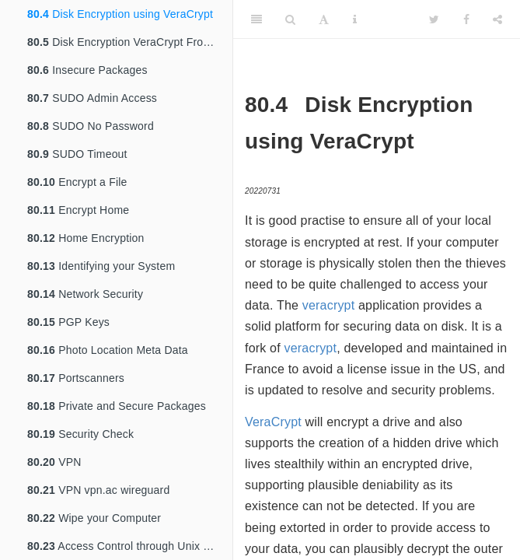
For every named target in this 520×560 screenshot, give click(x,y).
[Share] (497, 19)
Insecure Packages (87, 70)
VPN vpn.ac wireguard (98, 490)
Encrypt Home (78, 210)
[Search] (290, 19)
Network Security (85, 294)
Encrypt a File (77, 182)
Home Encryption (86, 238)
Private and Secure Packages (116, 406)
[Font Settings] (323, 19)
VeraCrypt (273, 422)
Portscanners (75, 378)
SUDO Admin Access (92, 98)
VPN (54, 462)
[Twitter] (434, 19)
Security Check (80, 434)
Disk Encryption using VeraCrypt (120, 14)
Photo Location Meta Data (107, 350)
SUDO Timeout (77, 154)
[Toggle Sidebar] (256, 19)
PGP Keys (68, 322)
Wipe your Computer (94, 518)
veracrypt (328, 305)
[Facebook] (466, 19)
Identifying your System (101, 266)
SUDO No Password (90, 126)
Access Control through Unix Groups (129, 546)
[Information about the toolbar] (354, 19)
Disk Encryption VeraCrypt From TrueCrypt (129, 42)
